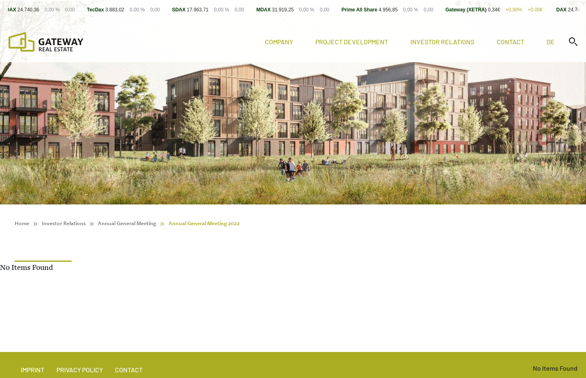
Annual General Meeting (127, 223)
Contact (510, 42)
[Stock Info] (293, 9)
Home (22, 223)
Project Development (351, 42)
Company (279, 42)
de (551, 42)
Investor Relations (442, 42)
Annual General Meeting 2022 (204, 223)
